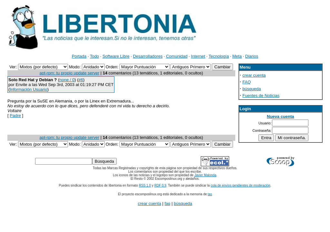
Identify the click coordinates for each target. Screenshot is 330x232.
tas (210, 194)
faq (167, 203)
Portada (79, 56)
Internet (198, 56)
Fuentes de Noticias (260, 95)
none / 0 (66, 79)
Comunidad (177, 56)
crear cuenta (254, 75)
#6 (81, 79)
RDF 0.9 (160, 185)
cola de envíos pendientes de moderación (240, 185)
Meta (237, 56)
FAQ (246, 82)
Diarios (251, 56)
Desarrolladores (148, 56)
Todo (94, 56)
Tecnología (219, 56)
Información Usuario (28, 89)
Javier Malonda (205, 175)
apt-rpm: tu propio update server (69, 73)
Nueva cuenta (280, 116)
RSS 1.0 (145, 185)
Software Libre (116, 56)
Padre (15, 115)
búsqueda (251, 88)
